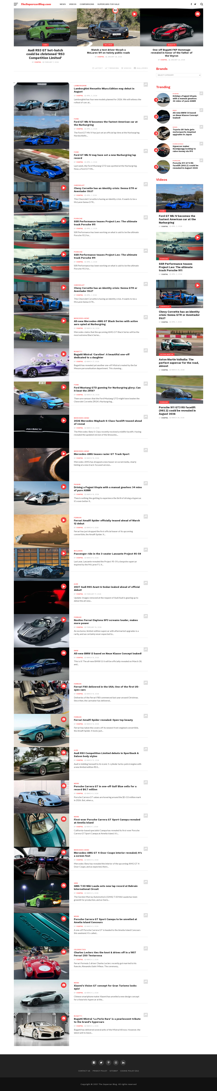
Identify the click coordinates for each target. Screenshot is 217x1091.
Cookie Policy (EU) (129, 1071)
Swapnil (37, 62)
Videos (72, 4)
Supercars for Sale (108, 4)
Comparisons (87, 4)
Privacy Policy (100, 1071)
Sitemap (114, 1071)
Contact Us (84, 1071)
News (63, 4)
